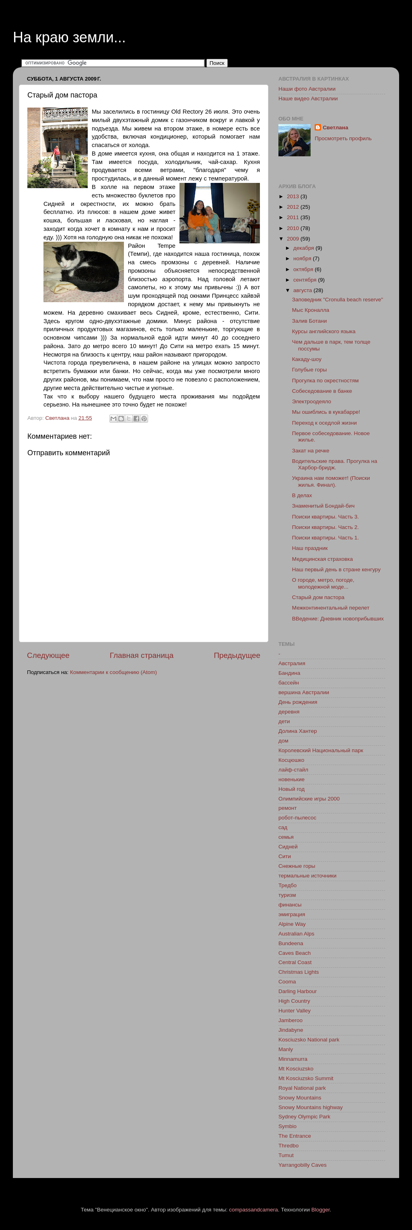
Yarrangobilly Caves (302, 1165)
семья (286, 837)
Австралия (291, 663)
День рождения (297, 702)
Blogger (320, 1210)
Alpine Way (292, 924)
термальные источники (307, 876)
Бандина (289, 673)
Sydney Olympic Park (304, 1117)
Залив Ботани (309, 321)
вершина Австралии (303, 692)
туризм (287, 895)
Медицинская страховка (322, 559)
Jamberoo (290, 1020)
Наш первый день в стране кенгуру (336, 569)
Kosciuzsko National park (309, 1040)
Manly (285, 1049)
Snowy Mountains (299, 1098)
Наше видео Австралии (308, 98)
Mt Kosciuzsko (295, 1069)
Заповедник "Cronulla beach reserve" (337, 300)
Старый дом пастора (318, 597)
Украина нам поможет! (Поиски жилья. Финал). (331, 481)
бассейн (288, 683)
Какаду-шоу (306, 359)
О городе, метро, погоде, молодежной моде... (323, 583)
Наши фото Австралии (307, 89)
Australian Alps (296, 934)
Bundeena (290, 943)
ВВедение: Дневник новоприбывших (338, 619)
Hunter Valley (294, 1011)
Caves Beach (294, 953)
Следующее (48, 655)
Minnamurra (292, 1059)
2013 (294, 196)
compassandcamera (253, 1210)
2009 (294, 239)
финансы (290, 905)
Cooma (287, 982)
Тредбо (287, 885)
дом (283, 741)
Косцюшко (291, 760)
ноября (303, 258)
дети (284, 721)
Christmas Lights (298, 972)
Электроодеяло (311, 401)
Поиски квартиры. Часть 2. (325, 527)
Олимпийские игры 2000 (309, 799)
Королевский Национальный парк (320, 750)
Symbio (287, 1126)
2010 (294, 228)
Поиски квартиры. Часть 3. (325, 517)
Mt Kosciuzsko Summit (306, 1078)
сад (282, 827)
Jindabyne (290, 1030)
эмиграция (291, 914)
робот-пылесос (297, 818)
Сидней (288, 847)
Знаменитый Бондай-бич (323, 506)
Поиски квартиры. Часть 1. (325, 538)
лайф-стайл (293, 770)
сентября (305, 280)
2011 (294, 217)
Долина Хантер (297, 731)
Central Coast (295, 962)
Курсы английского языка (324, 331)
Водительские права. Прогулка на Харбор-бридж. (334, 464)
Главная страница (142, 655)
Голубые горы (309, 370)
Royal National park (302, 1088)
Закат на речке (311, 451)
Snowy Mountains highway (310, 1107)
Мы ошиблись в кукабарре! (326, 412)
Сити (284, 856)
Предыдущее (237, 655)
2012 (294, 207)
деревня (288, 712)
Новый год (291, 789)
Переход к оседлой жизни (324, 423)
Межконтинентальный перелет (330, 608)
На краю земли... (69, 37)
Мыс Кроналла (311, 310)
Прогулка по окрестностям (325, 381)
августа (303, 290)
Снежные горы (296, 866)
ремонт (287, 808)
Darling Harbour (297, 991)
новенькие (291, 779)
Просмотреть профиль (343, 138)
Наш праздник (310, 548)
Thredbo (288, 1146)
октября (304, 269)
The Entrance (294, 1136)
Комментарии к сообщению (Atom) (113, 672)
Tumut (286, 1155)
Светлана (335, 127)
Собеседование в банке (322, 391)
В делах (302, 495)
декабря (304, 248)
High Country (294, 1001)
